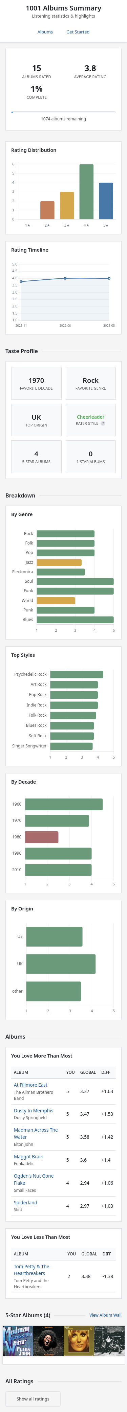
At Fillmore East (30, 1085)
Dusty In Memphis (33, 1110)
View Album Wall (105, 1315)
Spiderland (25, 1202)
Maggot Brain (28, 1156)
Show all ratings (33, 1399)
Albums (45, 32)
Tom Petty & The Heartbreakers (31, 1269)
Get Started (77, 32)
